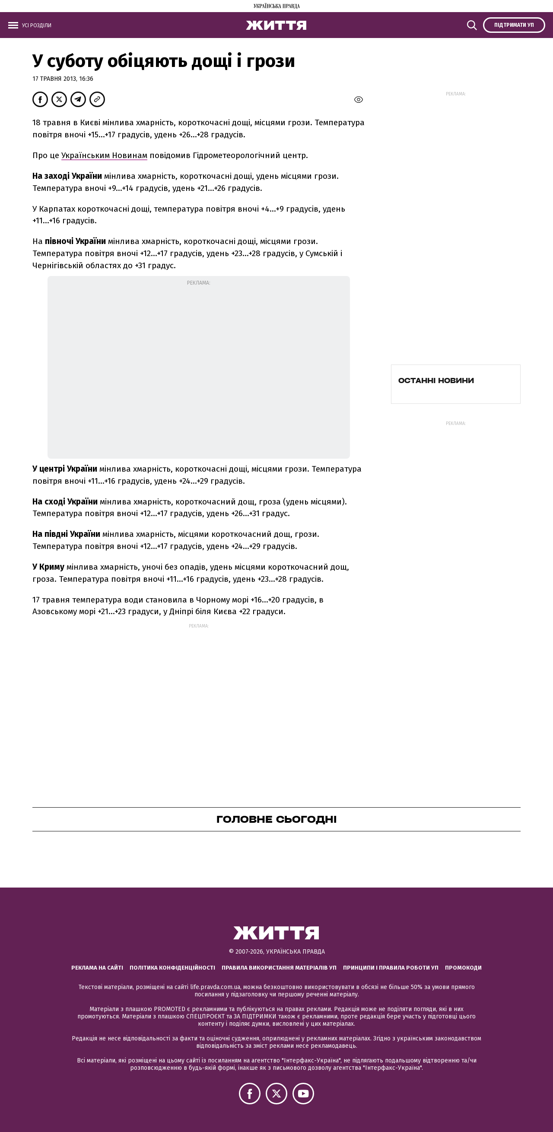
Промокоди (463, 967)
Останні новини (436, 380)
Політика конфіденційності (172, 967)
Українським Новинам (104, 155)
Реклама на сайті (97, 967)
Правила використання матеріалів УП (279, 967)
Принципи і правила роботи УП (391, 967)
